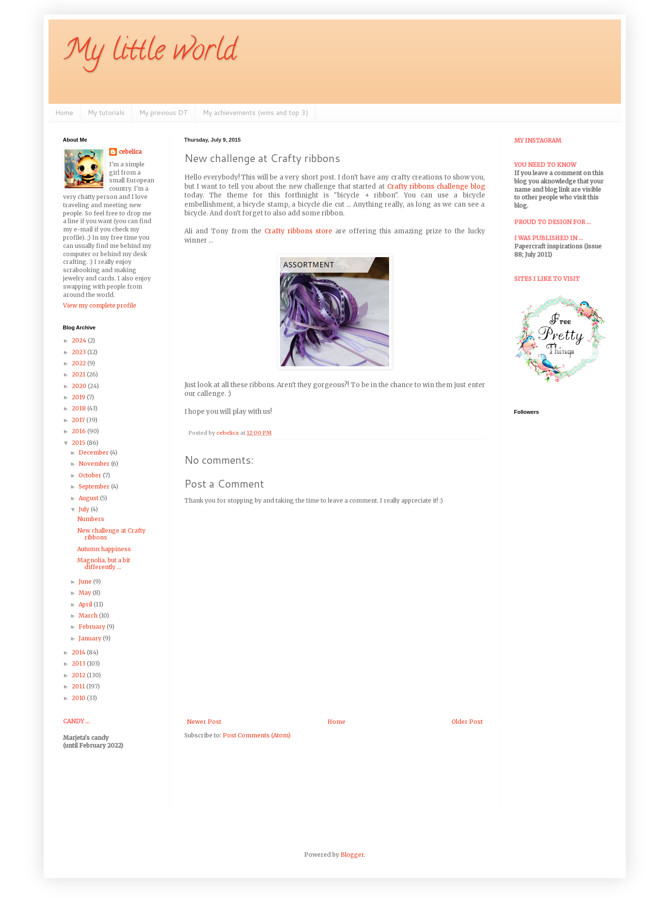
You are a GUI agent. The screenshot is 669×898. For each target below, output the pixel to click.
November (95, 463)
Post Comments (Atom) (257, 735)
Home (64, 112)
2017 (79, 420)
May (86, 592)
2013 (79, 663)
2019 (79, 397)
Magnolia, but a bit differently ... (103, 563)
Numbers (90, 518)
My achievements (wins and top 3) (255, 112)
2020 (80, 386)
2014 (79, 652)
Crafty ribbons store (298, 231)
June (86, 581)
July (85, 509)
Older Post (467, 721)
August (89, 498)
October (91, 475)
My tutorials (106, 112)
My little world (149, 53)
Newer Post (204, 721)
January (91, 638)
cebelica (130, 151)
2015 (79, 442)
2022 (79, 363)
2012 (79, 675)
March (89, 615)
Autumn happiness (104, 549)
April (86, 604)
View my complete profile (99, 305)
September (95, 486)
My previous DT (163, 112)
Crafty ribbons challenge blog (436, 186)
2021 (79, 374)
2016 (79, 431)
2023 (79, 352)
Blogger (352, 854)
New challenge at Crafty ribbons (111, 534)
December (94, 452)
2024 (80, 340)
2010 (79, 698)
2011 (79, 686)
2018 (79, 408)
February (93, 626)
